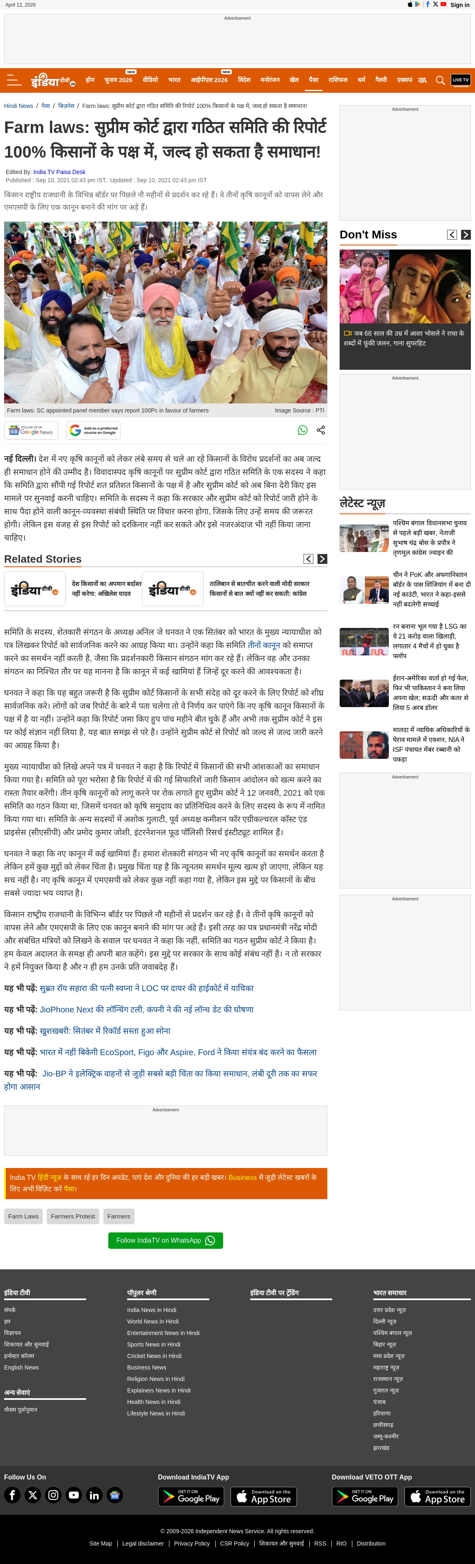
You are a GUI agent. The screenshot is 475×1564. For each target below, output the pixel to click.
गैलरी (381, 79)
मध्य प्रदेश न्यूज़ (388, 1356)
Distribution (371, 1543)
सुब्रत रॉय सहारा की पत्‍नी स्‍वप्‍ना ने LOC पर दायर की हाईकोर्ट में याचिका (146, 988)
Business (242, 1178)
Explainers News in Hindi (159, 1390)
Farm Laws (23, 1216)
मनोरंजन (269, 79)
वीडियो (150, 79)
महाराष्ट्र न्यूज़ (386, 1367)
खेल (294, 79)
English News (21, 1367)
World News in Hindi (153, 1321)
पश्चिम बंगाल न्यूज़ (392, 1333)
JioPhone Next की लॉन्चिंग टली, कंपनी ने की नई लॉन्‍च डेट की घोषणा (146, 1009)
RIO (341, 1543)
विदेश (244, 79)
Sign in (460, 5)
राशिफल (338, 79)
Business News (147, 1367)
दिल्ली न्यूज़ (384, 1321)
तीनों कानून (265, 645)
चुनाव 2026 (118, 79)
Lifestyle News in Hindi (156, 1413)
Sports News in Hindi (153, 1344)
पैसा (313, 79)
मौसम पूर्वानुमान (20, 1409)
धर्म (361, 79)
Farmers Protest (73, 1216)
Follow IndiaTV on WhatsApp (165, 1241)
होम (90, 79)
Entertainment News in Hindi (163, 1333)
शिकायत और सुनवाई (26, 1344)
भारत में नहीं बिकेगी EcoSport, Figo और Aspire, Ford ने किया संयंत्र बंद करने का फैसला (178, 1052)
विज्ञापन (12, 1333)
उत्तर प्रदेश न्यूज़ (389, 1310)
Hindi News (18, 106)
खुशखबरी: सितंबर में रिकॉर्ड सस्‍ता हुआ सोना (105, 1030)
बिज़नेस (66, 106)
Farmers (118, 1216)
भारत (174, 79)
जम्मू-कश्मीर (386, 1436)
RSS (320, 1543)
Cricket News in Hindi (154, 1356)
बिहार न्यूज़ (384, 1344)
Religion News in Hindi (156, 1379)
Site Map (100, 1543)
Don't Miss (368, 234)
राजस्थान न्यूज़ (388, 1379)
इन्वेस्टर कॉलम (19, 1356)
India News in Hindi (151, 1310)
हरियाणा (382, 1413)
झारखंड (381, 1448)
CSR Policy (234, 1543)
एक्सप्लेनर (408, 79)
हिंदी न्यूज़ (50, 1178)
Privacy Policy (192, 1543)
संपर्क (10, 1310)
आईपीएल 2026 (209, 79)
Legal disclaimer (143, 1543)
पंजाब (379, 1402)
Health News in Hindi (153, 1402)
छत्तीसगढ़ (383, 1425)
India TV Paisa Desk (60, 172)
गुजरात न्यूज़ (386, 1390)
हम (7, 1321)
